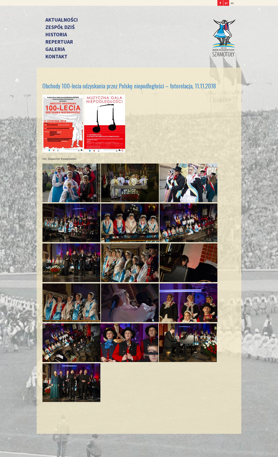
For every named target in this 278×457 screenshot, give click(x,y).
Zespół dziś (60, 27)
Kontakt (56, 56)
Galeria (55, 49)
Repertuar (59, 41)
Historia (56, 34)
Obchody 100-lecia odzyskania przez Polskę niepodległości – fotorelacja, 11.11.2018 (129, 85)
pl (226, 3)
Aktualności (61, 19)
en (232, 3)
